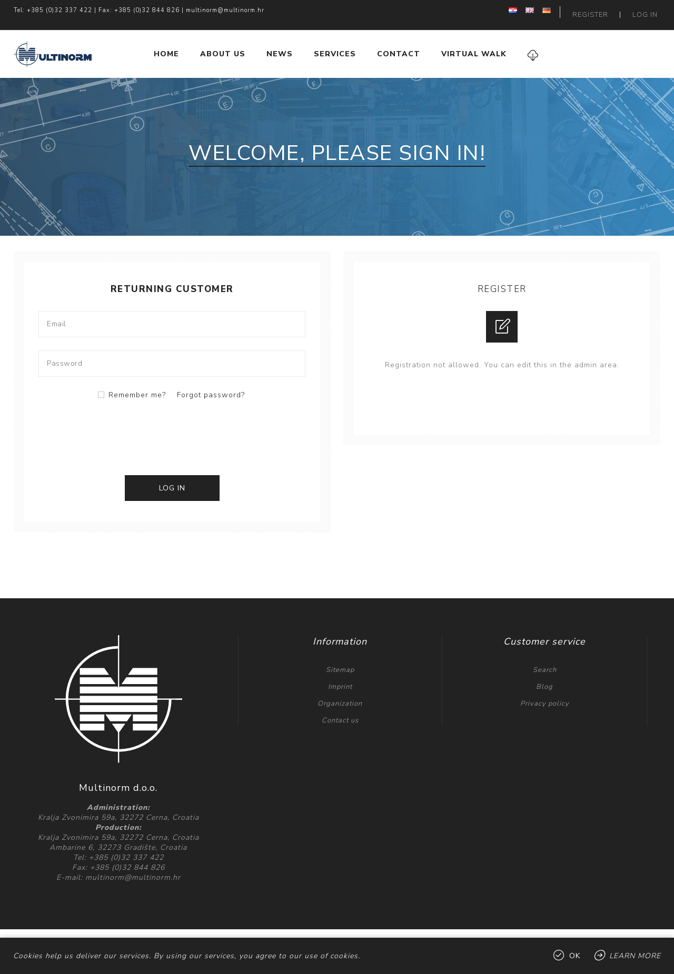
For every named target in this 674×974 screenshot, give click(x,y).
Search (545, 661)
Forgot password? (211, 386)
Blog (544, 677)
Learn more (635, 956)
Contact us (340, 711)
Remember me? (137, 386)
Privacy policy (544, 694)
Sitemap (340, 661)
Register (600, 10)
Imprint (340, 677)
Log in (648, 10)
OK (574, 956)
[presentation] (172, 427)
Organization (340, 694)
